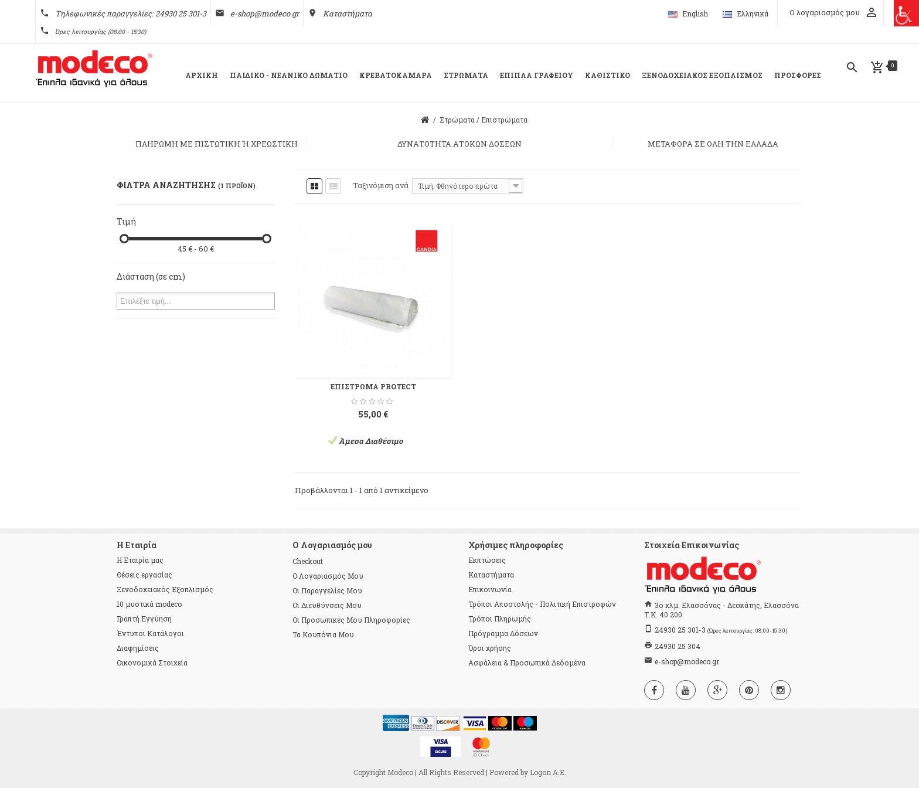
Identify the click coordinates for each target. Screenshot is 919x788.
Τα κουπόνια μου (323, 634)
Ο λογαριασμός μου (327, 575)
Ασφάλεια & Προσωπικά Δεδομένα (527, 662)
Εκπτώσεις (487, 560)
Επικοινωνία (490, 589)
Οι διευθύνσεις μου (327, 605)
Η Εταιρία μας (140, 560)
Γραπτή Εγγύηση (144, 618)
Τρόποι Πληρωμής (499, 618)
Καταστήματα (347, 13)
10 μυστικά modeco (149, 604)
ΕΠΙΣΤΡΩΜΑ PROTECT (373, 386)
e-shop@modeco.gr (264, 13)
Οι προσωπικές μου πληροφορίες (351, 619)
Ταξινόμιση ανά (381, 185)
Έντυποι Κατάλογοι (150, 633)
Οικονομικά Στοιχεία (152, 662)
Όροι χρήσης (489, 648)
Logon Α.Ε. (548, 772)
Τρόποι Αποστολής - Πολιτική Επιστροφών (542, 604)
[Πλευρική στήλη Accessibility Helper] (906, 13)
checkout (307, 561)
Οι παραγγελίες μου (327, 590)
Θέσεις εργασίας (144, 574)
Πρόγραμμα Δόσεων (503, 633)
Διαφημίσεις (138, 648)
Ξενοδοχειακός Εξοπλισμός (165, 589)
